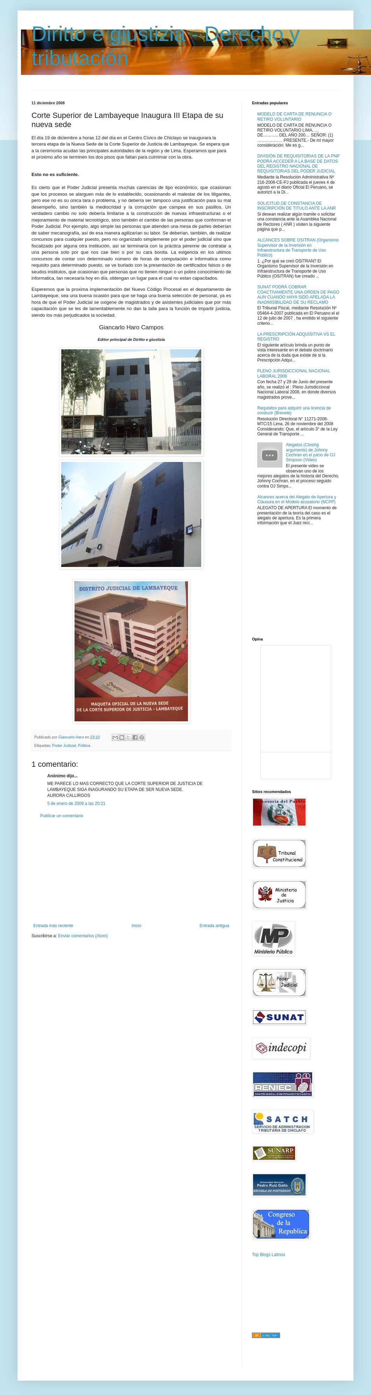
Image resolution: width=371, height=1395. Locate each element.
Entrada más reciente (53, 925)
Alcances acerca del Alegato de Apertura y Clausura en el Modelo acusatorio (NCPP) (296, 499)
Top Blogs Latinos (268, 1254)
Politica (84, 745)
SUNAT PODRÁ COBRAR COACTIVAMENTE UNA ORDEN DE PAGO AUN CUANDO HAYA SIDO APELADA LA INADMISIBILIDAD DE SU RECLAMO (298, 294)
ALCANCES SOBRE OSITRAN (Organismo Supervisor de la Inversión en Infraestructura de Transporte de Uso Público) (298, 248)
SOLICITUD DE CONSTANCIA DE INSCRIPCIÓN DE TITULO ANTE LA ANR (296, 206)
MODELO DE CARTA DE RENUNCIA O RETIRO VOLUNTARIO (294, 116)
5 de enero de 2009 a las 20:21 (76, 803)
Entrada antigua (214, 925)
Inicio (136, 925)
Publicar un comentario (61, 815)
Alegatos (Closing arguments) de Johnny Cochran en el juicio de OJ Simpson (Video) (310, 452)
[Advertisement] (131, 870)
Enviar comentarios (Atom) (83, 935)
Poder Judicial (64, 745)
